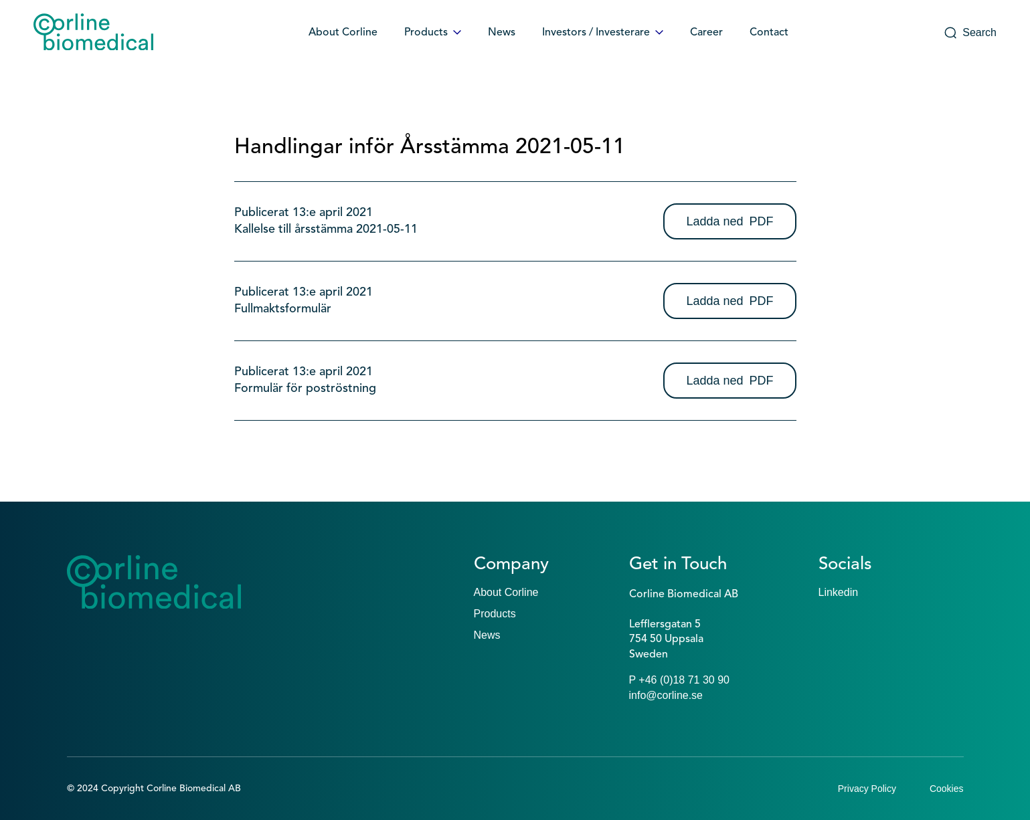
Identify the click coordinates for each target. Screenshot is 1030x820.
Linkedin (839, 592)
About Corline (343, 32)
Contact (769, 32)
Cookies (947, 788)
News (501, 32)
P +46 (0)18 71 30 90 (679, 680)
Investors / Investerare (602, 32)
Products (432, 32)
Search (970, 32)
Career (706, 32)
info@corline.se (666, 695)
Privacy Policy (867, 788)
